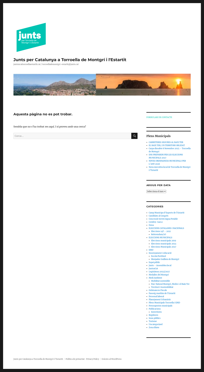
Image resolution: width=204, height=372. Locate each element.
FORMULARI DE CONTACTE (159, 117)
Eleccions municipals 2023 (163, 243)
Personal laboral (156, 296)
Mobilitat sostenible (160, 281)
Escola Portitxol (158, 256)
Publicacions (155, 309)
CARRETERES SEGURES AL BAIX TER (166, 142)
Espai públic (154, 262)
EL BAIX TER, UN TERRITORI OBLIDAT (167, 145)
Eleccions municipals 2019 (163, 240)
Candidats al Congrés (158, 216)
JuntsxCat (153, 268)
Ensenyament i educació (160, 253)
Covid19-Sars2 (156, 222)
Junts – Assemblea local (160, 265)
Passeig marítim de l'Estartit (162, 293)
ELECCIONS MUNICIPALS (160, 237)
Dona (151, 225)
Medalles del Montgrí (159, 274)
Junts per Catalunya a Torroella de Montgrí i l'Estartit (69, 59)
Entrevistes (156, 312)
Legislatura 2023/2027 (159, 271)
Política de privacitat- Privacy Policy (82, 359)
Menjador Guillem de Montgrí (165, 259)
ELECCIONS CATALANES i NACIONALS (166, 228)
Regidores (153, 315)
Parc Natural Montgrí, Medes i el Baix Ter (170, 284)
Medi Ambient (155, 278)
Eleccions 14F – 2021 (161, 231)
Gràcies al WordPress (112, 359)
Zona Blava (154, 327)
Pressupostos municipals (160, 306)
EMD (151, 250)
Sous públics (155, 318)
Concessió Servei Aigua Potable (163, 219)
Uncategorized (155, 324)
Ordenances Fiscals (158, 290)
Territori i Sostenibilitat (162, 287)
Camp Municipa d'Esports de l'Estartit (166, 212)
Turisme (153, 321)
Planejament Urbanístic (160, 299)
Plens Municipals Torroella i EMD (164, 302)
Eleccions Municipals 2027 (163, 247)
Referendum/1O (158, 234)
